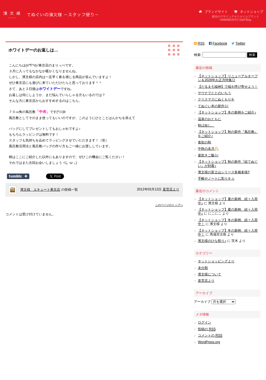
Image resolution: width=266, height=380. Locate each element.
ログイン (204, 322)
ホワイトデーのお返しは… (33, 50)
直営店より (171, 189)
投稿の (207, 329)
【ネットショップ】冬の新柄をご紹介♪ (227, 112)
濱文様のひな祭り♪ (212, 241)
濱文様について (209, 274)
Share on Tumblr (18, 176)
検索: (197, 55)
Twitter (240, 43)
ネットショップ (248, 12)
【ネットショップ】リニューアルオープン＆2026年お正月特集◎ (228, 78)
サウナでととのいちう (214, 93)
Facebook (220, 43)
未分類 (203, 268)
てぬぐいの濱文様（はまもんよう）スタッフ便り (51, 15)
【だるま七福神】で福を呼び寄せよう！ (228, 87)
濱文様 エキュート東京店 (40, 190)
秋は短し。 (206, 125)
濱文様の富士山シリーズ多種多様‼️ (223, 172)
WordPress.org (209, 342)
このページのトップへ (169, 204)
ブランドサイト (213, 12)
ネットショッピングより (216, 261)
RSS (201, 43)
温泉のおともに (209, 119)
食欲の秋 (204, 142)
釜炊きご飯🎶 (208, 155)
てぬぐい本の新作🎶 (213, 106)
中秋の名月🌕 (208, 149)
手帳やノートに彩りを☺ (216, 178)
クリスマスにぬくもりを (216, 99)
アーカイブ (202, 302)
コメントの (210, 336)
